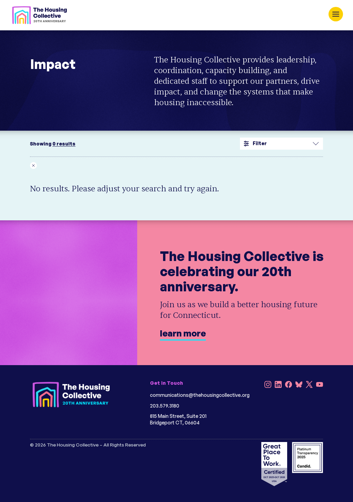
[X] (309, 385)
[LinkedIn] (278, 385)
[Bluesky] (298, 385)
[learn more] (176, 292)
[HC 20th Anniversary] (39, 15)
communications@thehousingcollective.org (200, 395)
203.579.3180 (164, 406)
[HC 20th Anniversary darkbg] (71, 394)
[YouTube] (319, 385)
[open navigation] (336, 14)
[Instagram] (267, 385)
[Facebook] (288, 385)
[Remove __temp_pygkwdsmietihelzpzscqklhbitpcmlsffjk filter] (36, 165)
